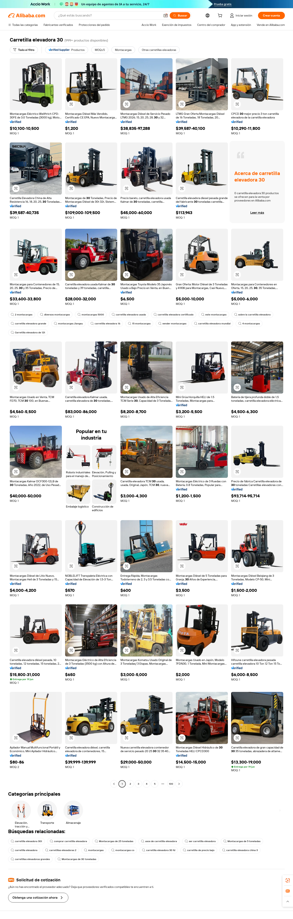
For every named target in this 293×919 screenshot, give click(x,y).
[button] (165, 15)
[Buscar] (180, 15)
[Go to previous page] (114, 784)
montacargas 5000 (91, 314)
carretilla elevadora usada (129, 314)
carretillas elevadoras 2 (60, 850)
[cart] (221, 16)
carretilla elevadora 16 (105, 323)
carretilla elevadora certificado (174, 314)
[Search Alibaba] (109, 15)
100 (171, 783)
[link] (287, 880)
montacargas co (122, 850)
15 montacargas (139, 323)
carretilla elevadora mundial (212, 323)
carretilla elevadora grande (28, 323)
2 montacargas (21, 314)
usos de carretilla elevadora (159, 841)
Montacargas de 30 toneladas (77, 859)
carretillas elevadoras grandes (30, 859)
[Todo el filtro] (24, 49)
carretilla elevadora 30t (26, 841)
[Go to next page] (179, 784)
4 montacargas (249, 323)
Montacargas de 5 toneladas (241, 841)
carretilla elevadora (24, 850)
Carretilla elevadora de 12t (28, 332)
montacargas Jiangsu (68, 323)
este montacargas (213, 314)
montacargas (94, 850)
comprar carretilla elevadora (68, 841)
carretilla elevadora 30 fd (158, 850)
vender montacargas (172, 323)
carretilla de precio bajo (198, 850)
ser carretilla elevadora (200, 841)
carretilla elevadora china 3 (240, 850)
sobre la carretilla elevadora (252, 314)
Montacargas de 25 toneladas (114, 841)
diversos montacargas (55, 314)
